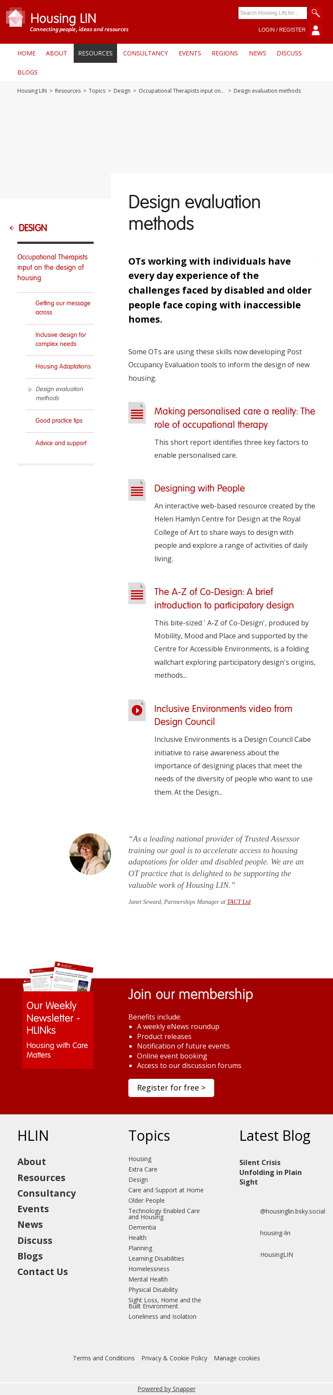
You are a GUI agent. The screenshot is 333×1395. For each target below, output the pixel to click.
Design (122, 90)
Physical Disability (153, 1289)
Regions (225, 53)
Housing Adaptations (63, 367)
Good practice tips (59, 421)
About (56, 53)
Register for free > (171, 1087)
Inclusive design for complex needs (61, 339)
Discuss (289, 53)
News (257, 53)
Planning (140, 1248)
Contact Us (42, 1272)
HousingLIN (266, 1254)
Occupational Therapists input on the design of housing (182, 90)
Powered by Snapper (166, 1389)
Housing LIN (32, 90)
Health (137, 1237)
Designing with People (199, 489)
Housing (139, 1159)
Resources (95, 53)
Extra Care (142, 1169)
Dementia (142, 1227)
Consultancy (145, 53)
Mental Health (148, 1279)
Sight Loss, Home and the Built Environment (164, 1303)
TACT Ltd (238, 902)
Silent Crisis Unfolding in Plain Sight (270, 1172)
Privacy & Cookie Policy (174, 1358)
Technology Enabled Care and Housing (164, 1214)
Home (26, 53)
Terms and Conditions (104, 1358)
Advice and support (61, 443)
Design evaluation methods (59, 393)
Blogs (27, 72)
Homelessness (149, 1269)
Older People (146, 1200)
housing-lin (265, 1233)
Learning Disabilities (156, 1258)
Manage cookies (237, 1358)
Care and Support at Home (166, 1190)
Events (190, 53)
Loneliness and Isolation (162, 1316)
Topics (97, 90)
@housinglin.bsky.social (282, 1211)
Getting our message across (63, 308)
